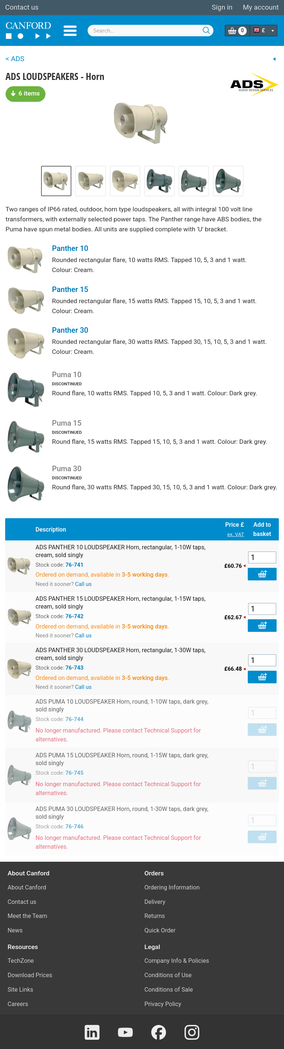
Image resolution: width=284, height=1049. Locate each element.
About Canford (27, 887)
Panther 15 (70, 289)
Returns (155, 915)
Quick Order (160, 930)
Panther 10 (70, 248)
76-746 (74, 826)
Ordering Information (172, 887)
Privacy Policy (163, 1004)
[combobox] (150, 30)
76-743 (74, 667)
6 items (25, 93)
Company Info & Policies (177, 960)
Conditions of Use (168, 975)
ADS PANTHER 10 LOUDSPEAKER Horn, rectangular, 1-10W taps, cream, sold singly (121, 551)
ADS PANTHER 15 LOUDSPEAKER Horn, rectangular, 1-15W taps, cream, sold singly (121, 602)
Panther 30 (70, 330)
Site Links (20, 989)
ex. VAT (235, 534)
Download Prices (30, 975)
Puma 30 (67, 468)
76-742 (74, 616)
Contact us (21, 7)
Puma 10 (67, 374)
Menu (70, 31)
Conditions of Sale (169, 989)
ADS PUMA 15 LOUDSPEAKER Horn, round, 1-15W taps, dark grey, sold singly (122, 759)
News (15, 930)
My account (261, 7)
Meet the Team (27, 915)
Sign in (222, 7)
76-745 (74, 773)
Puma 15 (67, 423)
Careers (18, 1004)
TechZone (21, 960)
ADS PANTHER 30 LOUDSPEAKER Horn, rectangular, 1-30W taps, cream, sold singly (121, 654)
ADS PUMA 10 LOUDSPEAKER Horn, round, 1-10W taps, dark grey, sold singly (122, 705)
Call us (83, 584)
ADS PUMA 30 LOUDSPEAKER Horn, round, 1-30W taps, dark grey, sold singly (122, 812)
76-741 (74, 565)
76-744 (74, 719)
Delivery (155, 901)
